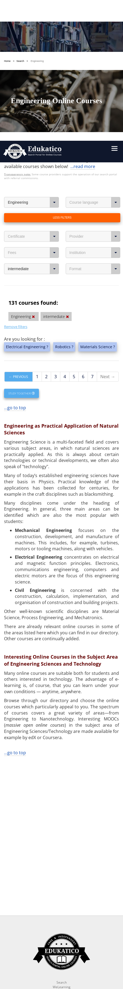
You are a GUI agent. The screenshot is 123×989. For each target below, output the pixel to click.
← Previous (18, 223)
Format (95, 115)
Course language (95, 48)
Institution (95, 98)
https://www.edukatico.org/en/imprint (61, 934)
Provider (95, 82)
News (61, 855)
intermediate (33, 115)
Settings (31, 907)
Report (61, 851)
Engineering (33, 48)
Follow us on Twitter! (85, 966)
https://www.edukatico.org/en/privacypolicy (50, 928)
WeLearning (61, 846)
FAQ (62, 860)
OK (74, 907)
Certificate (33, 82)
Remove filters (15, 172)
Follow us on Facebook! (39, 966)
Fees (33, 98)
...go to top (15, 254)
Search (61, 841)
